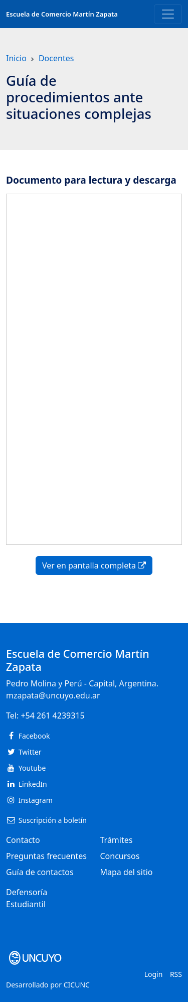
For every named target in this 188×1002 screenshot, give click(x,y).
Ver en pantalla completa (94, 565)
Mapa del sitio (126, 872)
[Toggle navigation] (168, 14)
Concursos (120, 856)
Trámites (116, 839)
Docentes (56, 58)
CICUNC (77, 984)
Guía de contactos (40, 872)
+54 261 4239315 (52, 715)
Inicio (16, 58)
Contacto (23, 839)
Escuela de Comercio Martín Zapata (62, 14)
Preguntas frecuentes (46, 856)
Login (153, 974)
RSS (176, 974)
